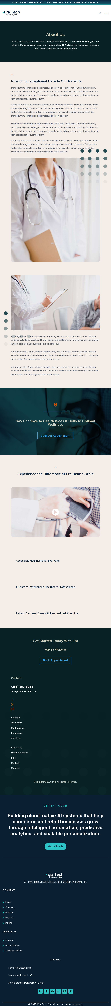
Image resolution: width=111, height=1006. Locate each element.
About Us (15, 738)
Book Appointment (55, 660)
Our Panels (16, 722)
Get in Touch (55, 846)
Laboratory (16, 747)
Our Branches (18, 728)
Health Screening (19, 752)
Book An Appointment (55, 435)
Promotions (17, 733)
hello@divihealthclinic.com (24, 691)
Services (15, 717)
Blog (13, 757)
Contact (15, 763)
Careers (15, 768)
